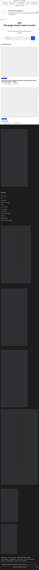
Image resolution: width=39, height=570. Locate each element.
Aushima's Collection (15, 11)
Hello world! (4, 121)
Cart (10, 2)
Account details (34, 2)
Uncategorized (4, 78)
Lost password (5, 3)
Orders (28, 2)
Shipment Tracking (21, 2)
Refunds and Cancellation (20, 5)
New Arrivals (5, 2)
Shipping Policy (34, 3)
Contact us (28, 3)
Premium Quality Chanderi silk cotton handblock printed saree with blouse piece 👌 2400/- (18, 81)
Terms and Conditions (20, 3)
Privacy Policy (12, 3)
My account (14, 2)
